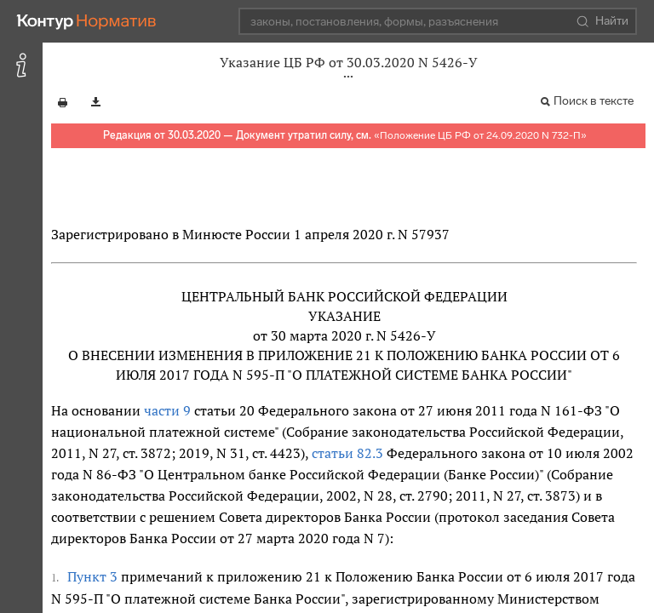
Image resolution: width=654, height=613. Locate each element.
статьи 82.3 (347, 453)
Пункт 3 (92, 576)
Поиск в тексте (594, 101)
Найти (602, 21)
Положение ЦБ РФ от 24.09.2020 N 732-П (480, 135)
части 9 (167, 410)
